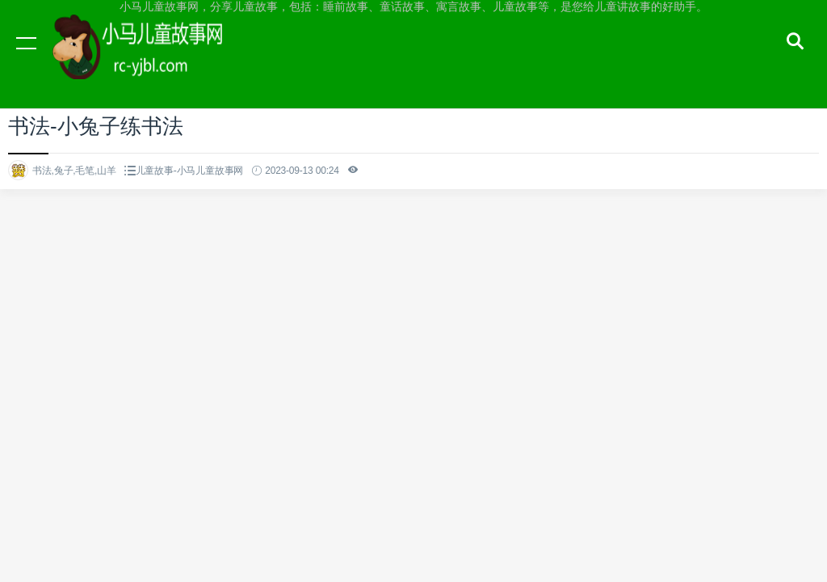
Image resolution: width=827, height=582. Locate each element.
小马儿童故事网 (153, 58)
